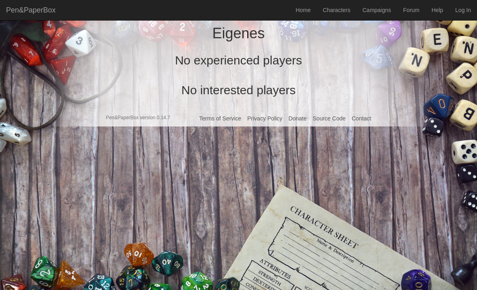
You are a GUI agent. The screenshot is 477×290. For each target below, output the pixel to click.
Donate (297, 118)
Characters (336, 10)
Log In (463, 10)
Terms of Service (220, 118)
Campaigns (376, 10)
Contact (361, 118)
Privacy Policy (264, 118)
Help (437, 10)
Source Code (329, 118)
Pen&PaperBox (31, 10)
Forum (411, 10)
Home (303, 10)
